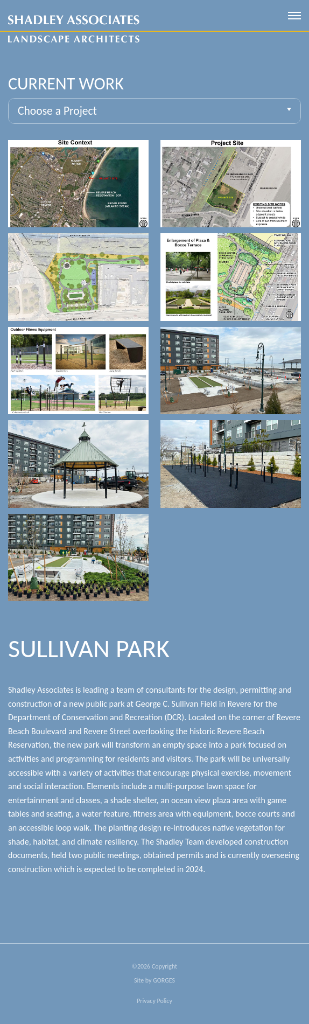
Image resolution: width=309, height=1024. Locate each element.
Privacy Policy (154, 1001)
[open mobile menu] (294, 15)
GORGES (164, 980)
